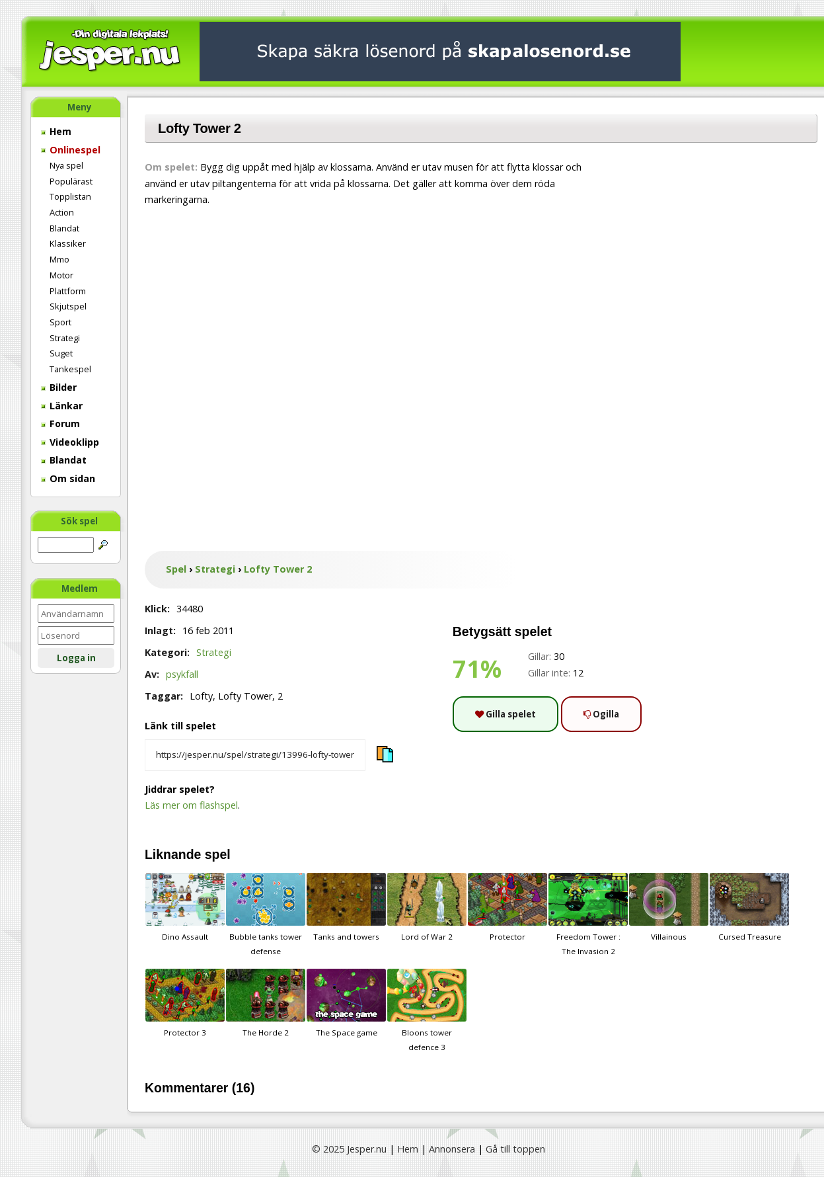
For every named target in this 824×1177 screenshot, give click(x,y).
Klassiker (68, 243)
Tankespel (70, 369)
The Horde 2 (265, 1003)
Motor (61, 275)
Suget (61, 353)
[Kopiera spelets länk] (255, 755)
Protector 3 (185, 1003)
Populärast (71, 181)
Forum (60, 423)
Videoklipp (70, 442)
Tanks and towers (346, 907)
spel (218, 854)
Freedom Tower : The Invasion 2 (588, 914)
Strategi (65, 338)
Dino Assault (185, 907)
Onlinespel (70, 149)
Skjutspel (68, 306)
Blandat (64, 228)
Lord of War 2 (427, 907)
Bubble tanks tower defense (265, 914)
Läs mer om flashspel (191, 805)
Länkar (62, 405)
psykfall (182, 674)
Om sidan (68, 478)
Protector (507, 907)
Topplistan (70, 196)
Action (62, 212)
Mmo (59, 259)
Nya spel (66, 165)
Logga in (76, 658)
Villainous (668, 907)
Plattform (68, 291)
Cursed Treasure (749, 907)
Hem (56, 131)
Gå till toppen (515, 1149)
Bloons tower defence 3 (427, 1010)
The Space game (346, 1003)
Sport (60, 322)
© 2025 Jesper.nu (349, 1149)
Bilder (59, 387)
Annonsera (452, 1149)
